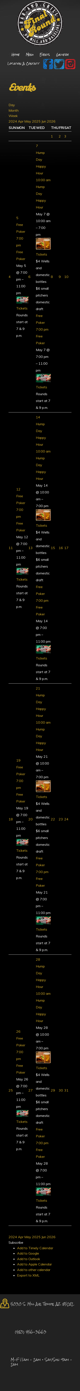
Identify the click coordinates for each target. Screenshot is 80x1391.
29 (53, 1090)
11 (11, 548)
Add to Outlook (28, 1259)
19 (18, 760)
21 (38, 688)
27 (30, 1090)
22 (53, 819)
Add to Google (28, 1253)
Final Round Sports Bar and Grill (40, 24)
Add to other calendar (33, 1270)
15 (53, 548)
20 (30, 819)
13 (30, 548)
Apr (21, 121)
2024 (13, 121)
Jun (44, 121)
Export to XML (28, 1275)
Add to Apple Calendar (34, 1264)
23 (61, 819)
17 (66, 548)
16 (61, 548)
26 (18, 1031)
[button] (16, 1242)
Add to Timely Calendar (35, 1248)
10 (66, 277)
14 (38, 417)
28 (38, 959)
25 (11, 1090)
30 (61, 1090)
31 (66, 1090)
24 (66, 819)
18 (11, 819)
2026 (51, 121)
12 (18, 489)
